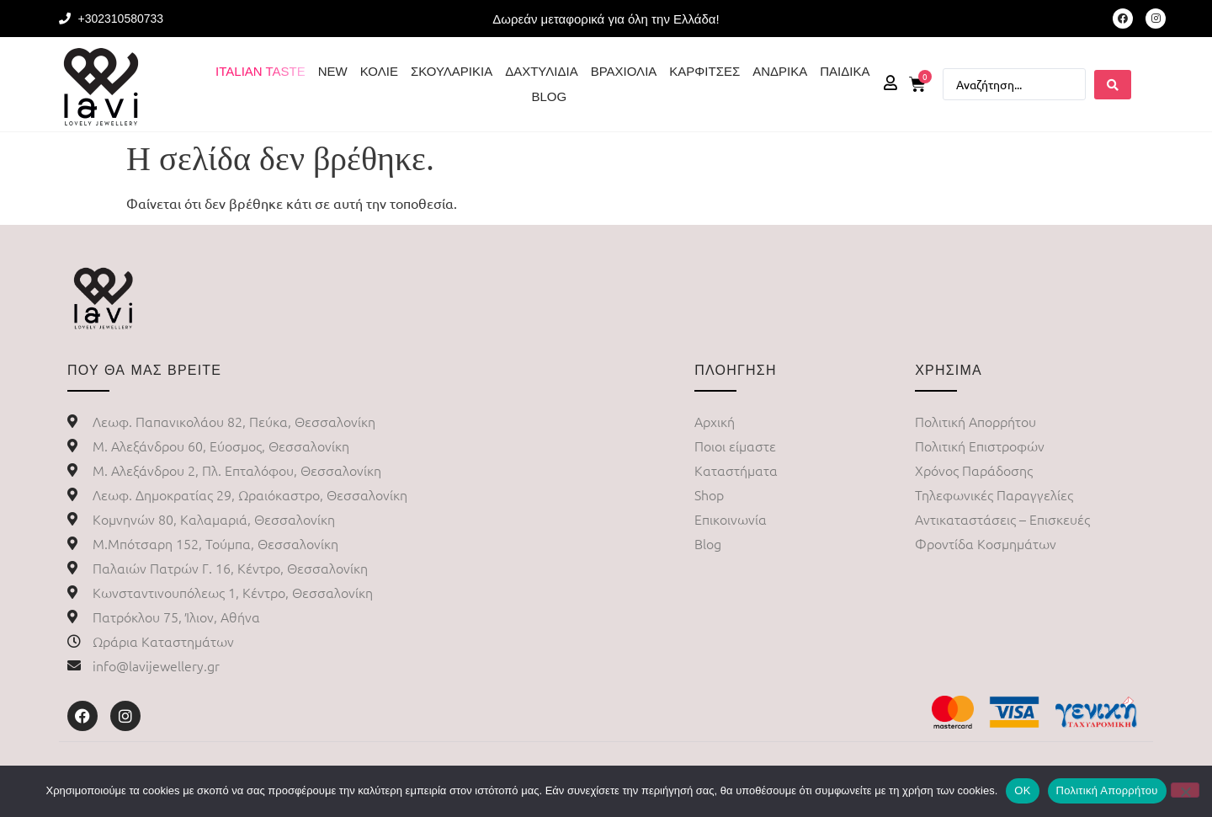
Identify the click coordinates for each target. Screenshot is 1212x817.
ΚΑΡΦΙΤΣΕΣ (704, 71)
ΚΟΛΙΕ (379, 71)
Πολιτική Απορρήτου (1107, 790)
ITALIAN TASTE (260, 71)
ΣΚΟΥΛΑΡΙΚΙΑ (451, 71)
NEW (333, 71)
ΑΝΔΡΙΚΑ (779, 71)
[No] (1185, 790)
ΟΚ (1022, 790)
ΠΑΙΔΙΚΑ (844, 71)
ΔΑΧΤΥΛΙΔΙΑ (541, 71)
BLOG (548, 96)
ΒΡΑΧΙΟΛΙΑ (624, 71)
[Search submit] (1112, 84)
